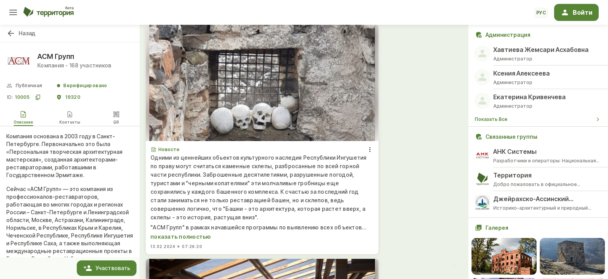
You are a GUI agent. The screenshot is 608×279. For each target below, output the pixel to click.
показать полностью (180, 236)
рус (541, 13)
